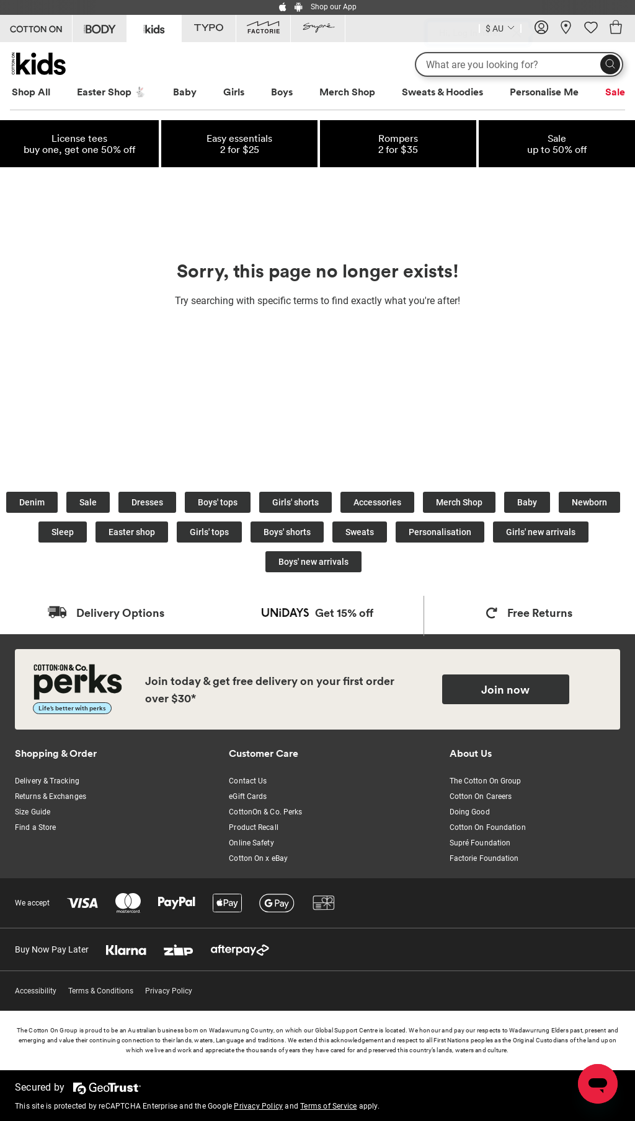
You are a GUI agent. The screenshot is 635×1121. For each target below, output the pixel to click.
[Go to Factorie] (263, 28)
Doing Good (470, 812)
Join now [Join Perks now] (505, 689)
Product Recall (253, 827)
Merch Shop (347, 91)
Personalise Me (544, 91)
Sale (615, 91)
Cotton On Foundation (488, 827)
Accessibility (35, 991)
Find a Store (35, 827)
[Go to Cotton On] (36, 28)
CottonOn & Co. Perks (265, 812)
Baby (185, 91)
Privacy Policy (168, 991)
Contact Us (248, 781)
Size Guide (32, 812)
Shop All (31, 91)
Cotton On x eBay (258, 858)
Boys (282, 91)
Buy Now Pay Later (52, 949)
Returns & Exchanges (50, 796)
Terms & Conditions (100, 991)
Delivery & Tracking (47, 781)
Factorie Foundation (484, 858)
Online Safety (251, 843)
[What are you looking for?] (519, 64)
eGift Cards (248, 796)
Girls (233, 91)
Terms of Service (328, 1106)
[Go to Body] (100, 28)
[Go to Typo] (209, 28)
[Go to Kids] (154, 27)
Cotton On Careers (481, 796)
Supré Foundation (480, 843)
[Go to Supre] (318, 28)
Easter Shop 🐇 (111, 91)
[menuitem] (42, 92)
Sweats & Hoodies (442, 91)
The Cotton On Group (486, 781)
